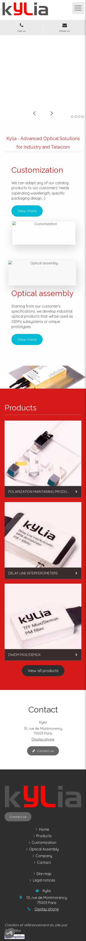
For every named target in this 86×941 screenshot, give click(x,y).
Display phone (43, 739)
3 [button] (79, 117)
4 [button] (82, 117)
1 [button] (72, 117)
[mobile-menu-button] (78, 8)
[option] (43, 70)
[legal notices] (44, 880)
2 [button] (76, 117)
